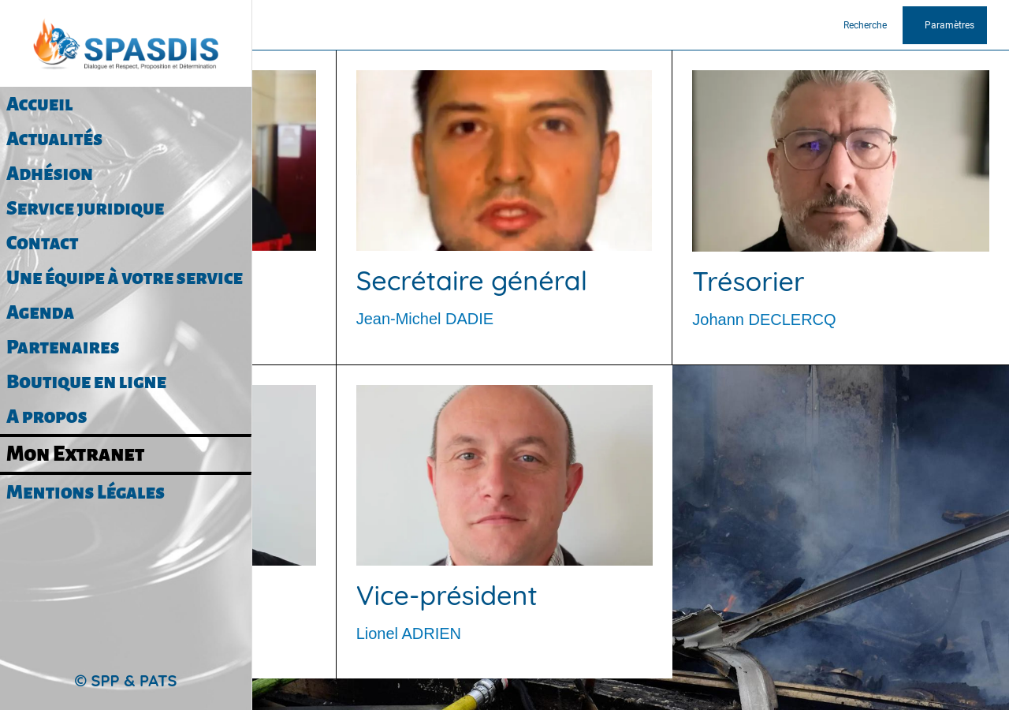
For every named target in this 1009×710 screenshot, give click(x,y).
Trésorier (748, 281)
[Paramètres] (945, 25)
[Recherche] (871, 25)
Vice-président (447, 595)
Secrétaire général (471, 280)
